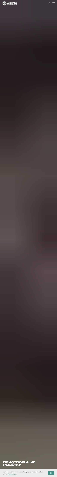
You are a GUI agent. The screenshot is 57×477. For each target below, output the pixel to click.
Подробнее (12, 474)
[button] (49, 3)
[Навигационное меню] (53, 3)
